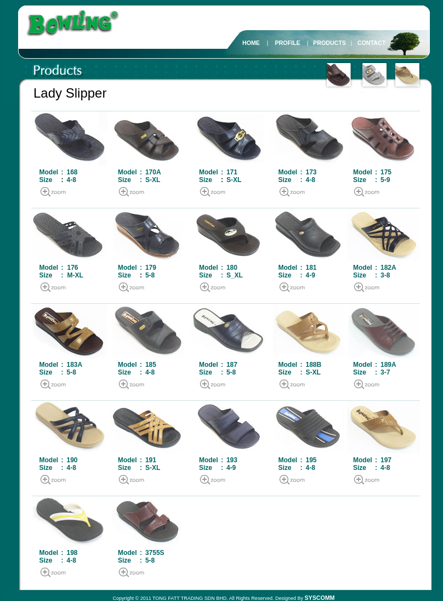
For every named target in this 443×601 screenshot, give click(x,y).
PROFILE (287, 42)
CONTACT (371, 42)
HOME (251, 42)
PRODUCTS (329, 42)
